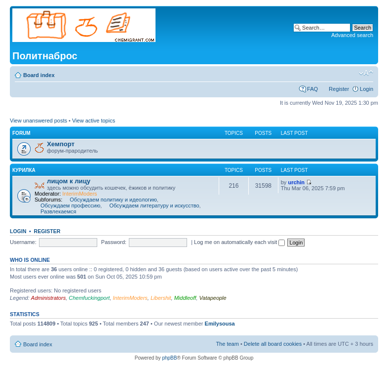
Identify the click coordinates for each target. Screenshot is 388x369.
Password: (113, 242)
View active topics (93, 120)
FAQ (312, 89)
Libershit (161, 298)
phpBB (169, 358)
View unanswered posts (38, 120)
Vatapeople (212, 298)
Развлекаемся (58, 211)
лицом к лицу (68, 181)
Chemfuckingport (89, 298)
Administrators (48, 298)
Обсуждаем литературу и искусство (154, 205)
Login (366, 89)
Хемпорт (61, 144)
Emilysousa (220, 324)
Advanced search (352, 35)
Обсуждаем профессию (70, 205)
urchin (296, 182)
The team (227, 344)
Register (339, 89)
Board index (39, 75)
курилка (24, 170)
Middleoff (185, 298)
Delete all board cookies (273, 344)
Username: (23, 242)
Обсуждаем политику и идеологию (113, 200)
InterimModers (79, 194)
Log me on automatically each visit (239, 242)
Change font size (366, 73)
